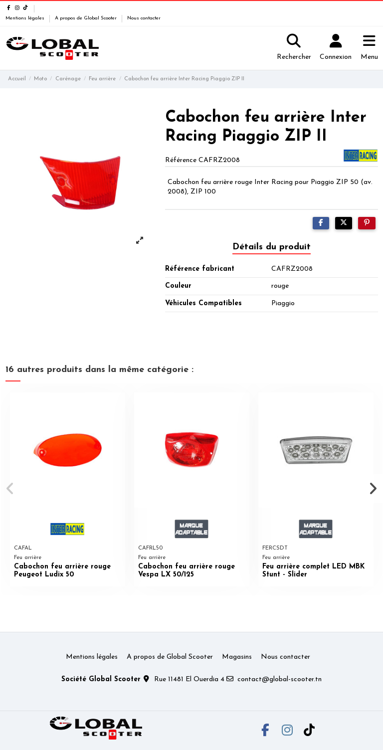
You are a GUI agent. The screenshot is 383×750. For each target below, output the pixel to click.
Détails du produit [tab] (271, 247)
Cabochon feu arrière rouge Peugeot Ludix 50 (62, 571)
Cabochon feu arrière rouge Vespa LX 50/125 (186, 571)
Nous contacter (144, 18)
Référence (180, 160)
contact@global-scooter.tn (279, 679)
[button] (10, 488)
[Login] (335, 48)
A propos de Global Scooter (86, 18)
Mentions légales (25, 18)
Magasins (237, 657)
